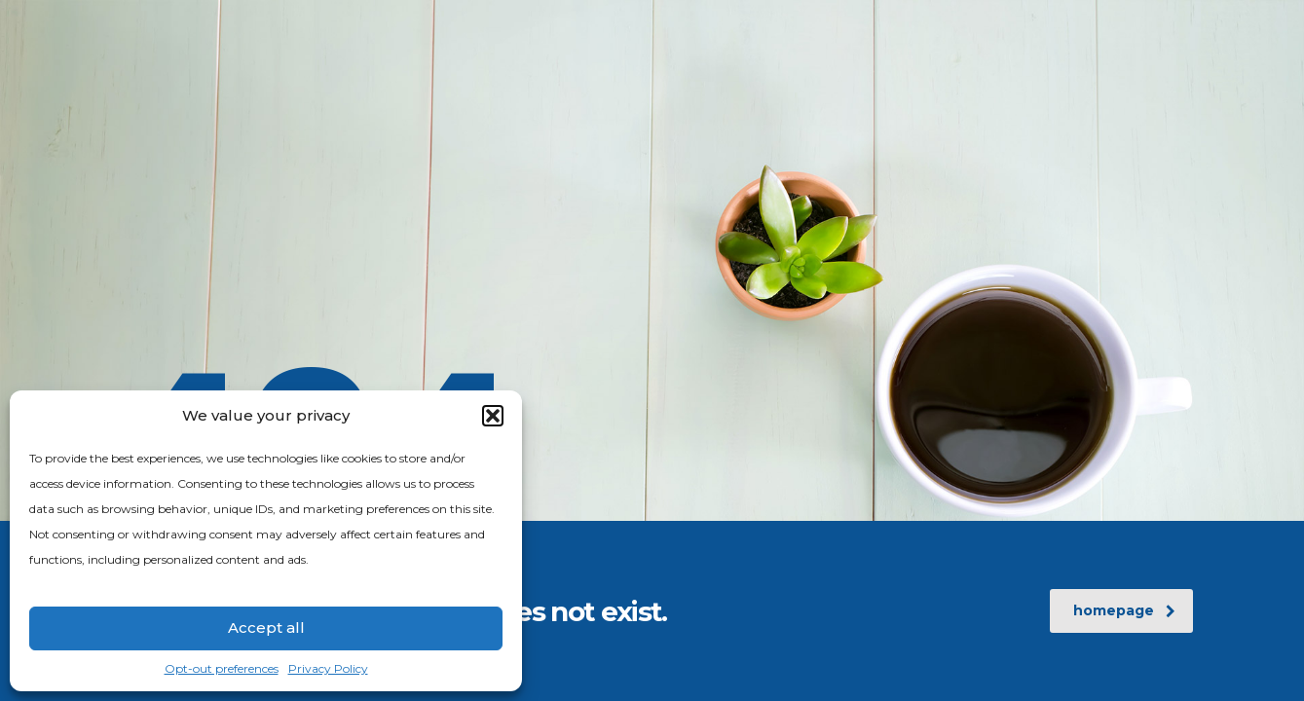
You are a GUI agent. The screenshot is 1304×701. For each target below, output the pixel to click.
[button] (493, 415)
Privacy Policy (328, 668)
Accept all (266, 627)
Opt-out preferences (222, 668)
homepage (1124, 610)
